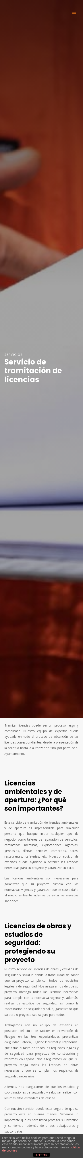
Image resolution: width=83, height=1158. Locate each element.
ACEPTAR (41, 1155)
